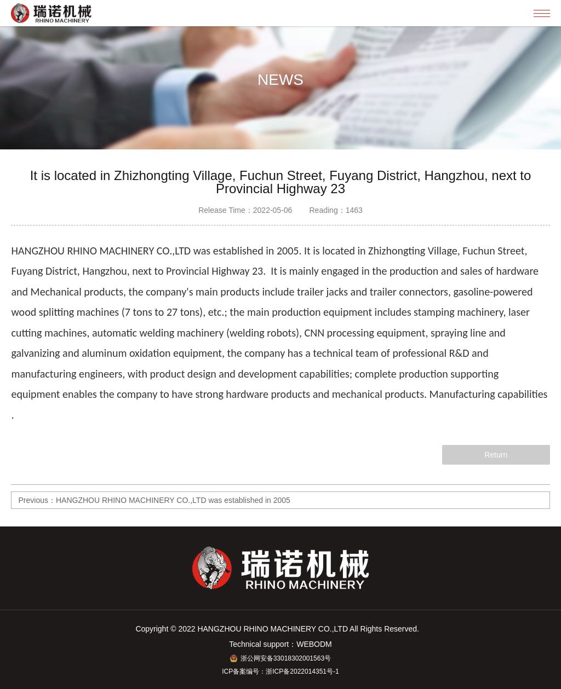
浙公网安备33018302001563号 (280, 658)
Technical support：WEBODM (280, 644)
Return (495, 454)
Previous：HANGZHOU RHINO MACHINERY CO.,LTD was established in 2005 (154, 500)
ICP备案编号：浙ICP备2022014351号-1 (280, 671)
